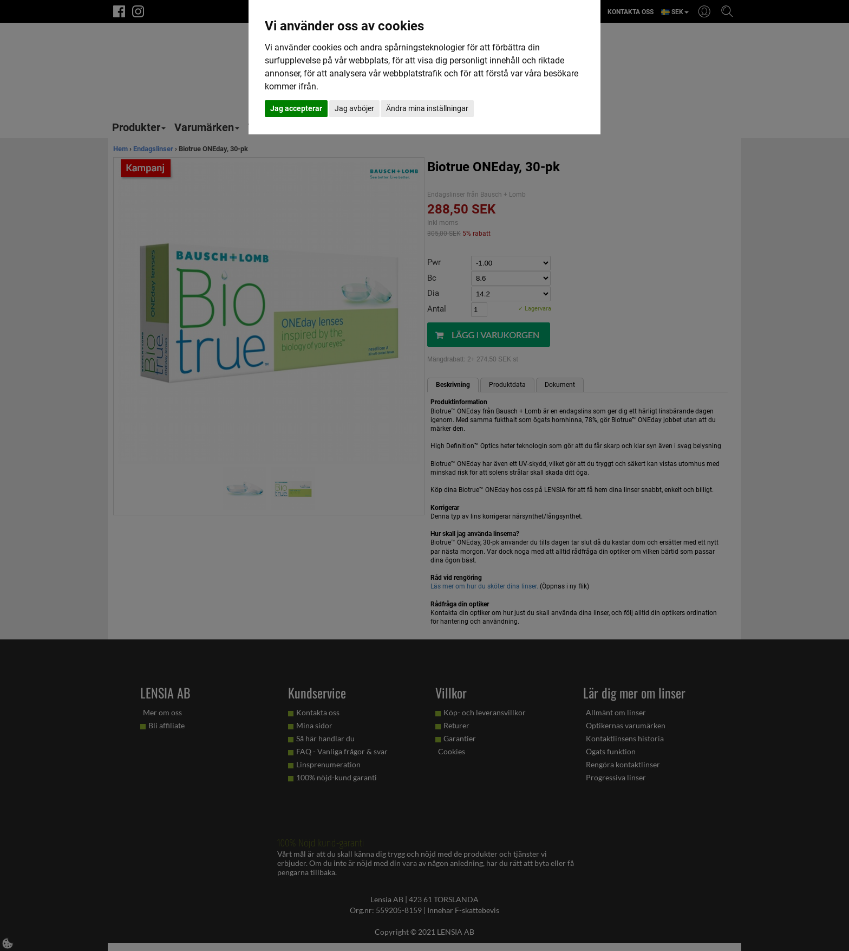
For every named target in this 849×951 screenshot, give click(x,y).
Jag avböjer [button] (354, 108)
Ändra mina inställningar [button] (427, 108)
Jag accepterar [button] (296, 108)
